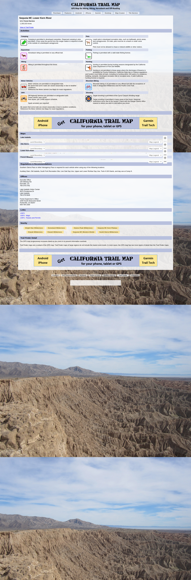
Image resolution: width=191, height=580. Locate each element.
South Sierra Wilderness (108, 524)
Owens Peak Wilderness (83, 520)
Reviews (83, 567)
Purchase (57, 13)
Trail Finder (123, 567)
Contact (56, 567)
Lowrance (134, 567)
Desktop (108, 13)
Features (68, 13)
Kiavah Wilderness (35, 524)
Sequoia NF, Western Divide (83, 524)
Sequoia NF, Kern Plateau (107, 520)
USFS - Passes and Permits (30, 510)
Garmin (98, 13)
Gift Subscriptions (69, 567)
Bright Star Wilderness (34, 520)
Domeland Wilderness (56, 520)
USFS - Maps (25, 508)
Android (78, 13)
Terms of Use (95, 567)
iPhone (88, 13)
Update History (109, 567)
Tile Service (133, 13)
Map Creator (120, 13)
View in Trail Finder (27, 27)
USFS (22, 505)
